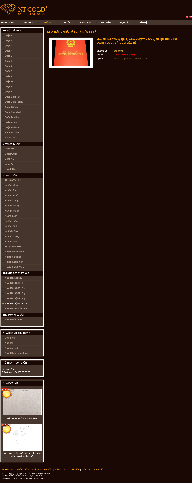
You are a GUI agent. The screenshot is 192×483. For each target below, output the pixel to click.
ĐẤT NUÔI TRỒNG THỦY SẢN (22, 418)
